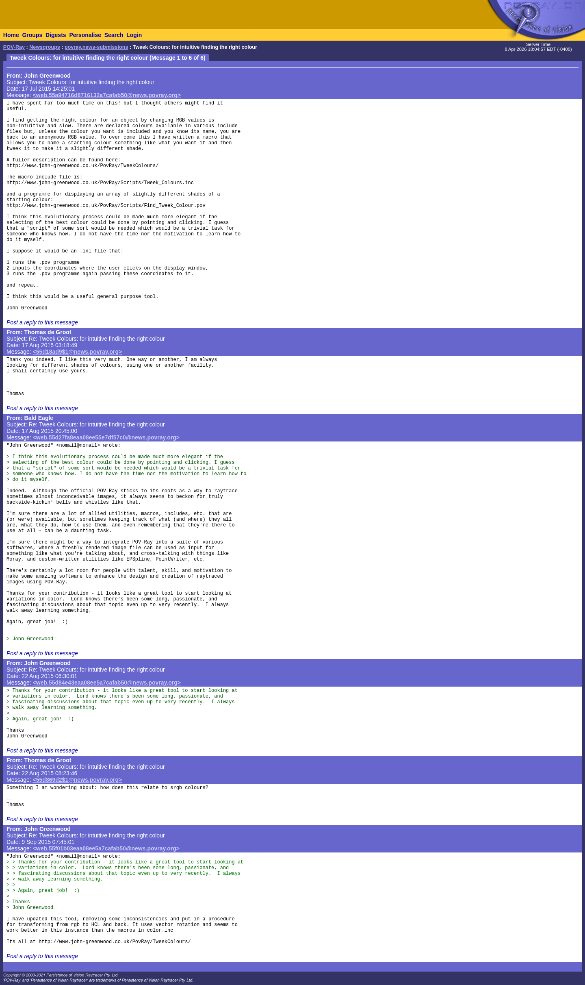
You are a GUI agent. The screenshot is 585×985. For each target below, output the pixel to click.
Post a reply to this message (42, 322)
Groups (32, 35)
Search (114, 35)
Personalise (85, 35)
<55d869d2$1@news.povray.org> (77, 779)
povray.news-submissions (96, 47)
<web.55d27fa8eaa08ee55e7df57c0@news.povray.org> (106, 437)
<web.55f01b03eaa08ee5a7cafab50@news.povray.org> (106, 848)
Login (134, 35)
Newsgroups (44, 47)
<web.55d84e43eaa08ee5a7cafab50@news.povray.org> (107, 682)
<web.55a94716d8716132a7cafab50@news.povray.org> (107, 95)
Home (11, 35)
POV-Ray (14, 47)
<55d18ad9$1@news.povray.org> (77, 351)
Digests (56, 35)
